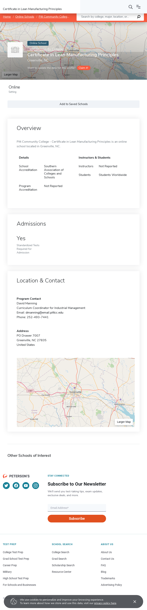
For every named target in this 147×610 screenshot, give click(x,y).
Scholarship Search (63, 565)
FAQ (103, 565)
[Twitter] (6, 485)
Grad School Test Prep (16, 558)
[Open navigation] (138, 7)
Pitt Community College (54, 17)
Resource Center (61, 571)
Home (7, 17)
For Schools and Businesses (19, 584)
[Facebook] (16, 485)
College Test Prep (13, 552)
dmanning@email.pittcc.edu (44, 312)
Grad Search (59, 558)
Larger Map (11, 74)
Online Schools (24, 17)
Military (7, 571)
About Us (106, 552)
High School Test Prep (16, 578)
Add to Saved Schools (74, 104)
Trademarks (108, 578)
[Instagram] (35, 485)
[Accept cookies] (132, 601)
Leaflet (102, 24)
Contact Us (107, 558)
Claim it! (83, 68)
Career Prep (10, 565)
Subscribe (77, 518)
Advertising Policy (111, 584)
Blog (103, 571)
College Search (60, 552)
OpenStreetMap (121, 24)
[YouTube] (25, 485)
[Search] (131, 7)
